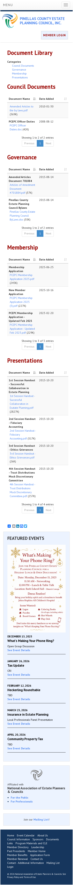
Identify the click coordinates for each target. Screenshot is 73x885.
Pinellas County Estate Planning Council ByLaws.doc (22, 215)
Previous (29, 143)
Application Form (40, 855)
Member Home (37, 851)
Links (10, 843)
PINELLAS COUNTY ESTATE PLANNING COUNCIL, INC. (42, 20)
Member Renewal (17, 859)
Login (10, 867)
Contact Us (37, 859)
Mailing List (41, 819)
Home (10, 835)
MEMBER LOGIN (54, 35)
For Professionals (22, 801)
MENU (8, 5)
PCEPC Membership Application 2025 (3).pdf (21, 302)
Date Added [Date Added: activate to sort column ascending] (46, 99)
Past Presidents (16, 851)
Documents (52, 839)
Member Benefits (17, 855)
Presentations (20, 77)
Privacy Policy (13, 877)
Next (48, 143)
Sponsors (38, 839)
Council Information (18, 839)
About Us (42, 835)
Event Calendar (26, 835)
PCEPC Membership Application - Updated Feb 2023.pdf (22, 328)
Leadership (37, 847)
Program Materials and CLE (31, 843)
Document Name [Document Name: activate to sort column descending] (19, 99)
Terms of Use (30, 877)
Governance (19, 69)
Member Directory (18, 847)
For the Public (19, 797)
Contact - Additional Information (25, 863)
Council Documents (23, 65)
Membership (19, 73)
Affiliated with (36, 788)
